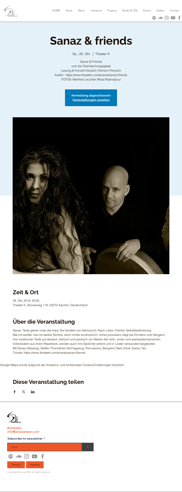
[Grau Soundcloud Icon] (160, 17)
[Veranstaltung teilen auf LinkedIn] (33, 391)
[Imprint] (35, 464)
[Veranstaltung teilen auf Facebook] (14, 391)
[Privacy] (16, 464)
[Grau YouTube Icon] (173, 17)
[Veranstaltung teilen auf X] (23, 391)
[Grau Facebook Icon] (179, 17)
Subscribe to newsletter (25, 438)
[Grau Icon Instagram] (166, 17)
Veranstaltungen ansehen (91, 100)
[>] (88, 447)
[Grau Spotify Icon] (154, 17)
